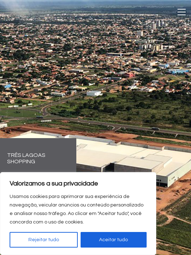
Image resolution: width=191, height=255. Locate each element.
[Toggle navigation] (182, 12)
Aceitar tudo (113, 239)
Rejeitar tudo (43, 239)
